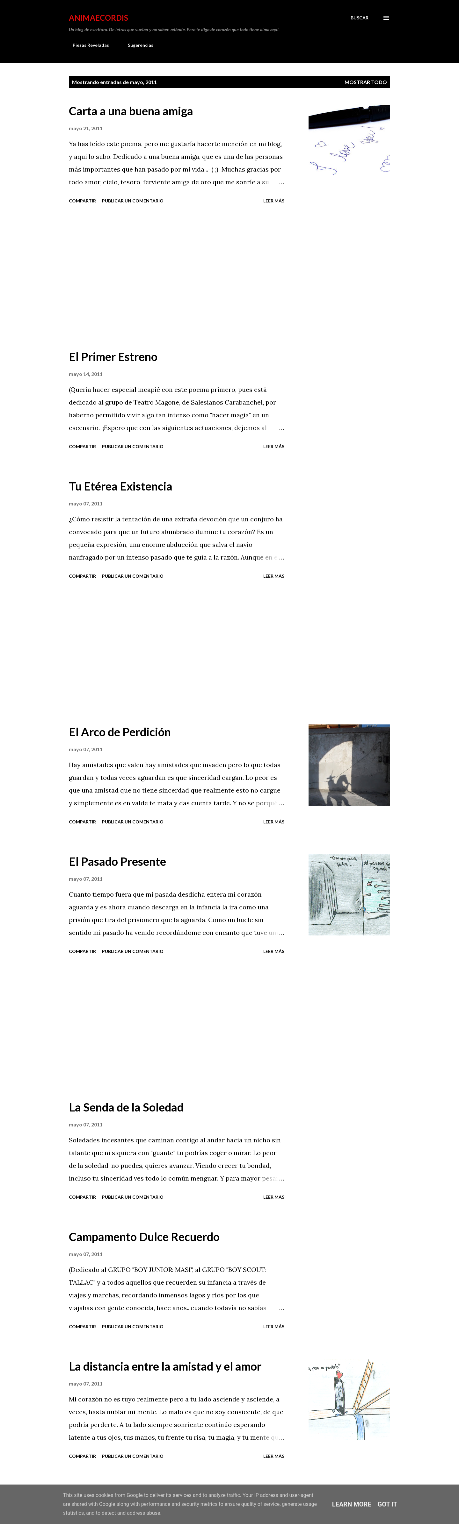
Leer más (273, 200)
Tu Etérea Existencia (120, 486)
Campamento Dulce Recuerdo (144, 1237)
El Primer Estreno (113, 356)
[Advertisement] (176, 277)
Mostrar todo (366, 82)
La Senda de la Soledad (126, 1107)
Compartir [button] (82, 200)
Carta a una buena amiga (131, 111)
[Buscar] (359, 18)
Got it (387, 1504)
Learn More (351, 1504)
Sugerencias (136, 45)
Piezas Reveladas (87, 45)
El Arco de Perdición (120, 732)
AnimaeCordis (98, 17)
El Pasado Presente (117, 861)
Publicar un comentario (133, 200)
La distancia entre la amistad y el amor (165, 1366)
